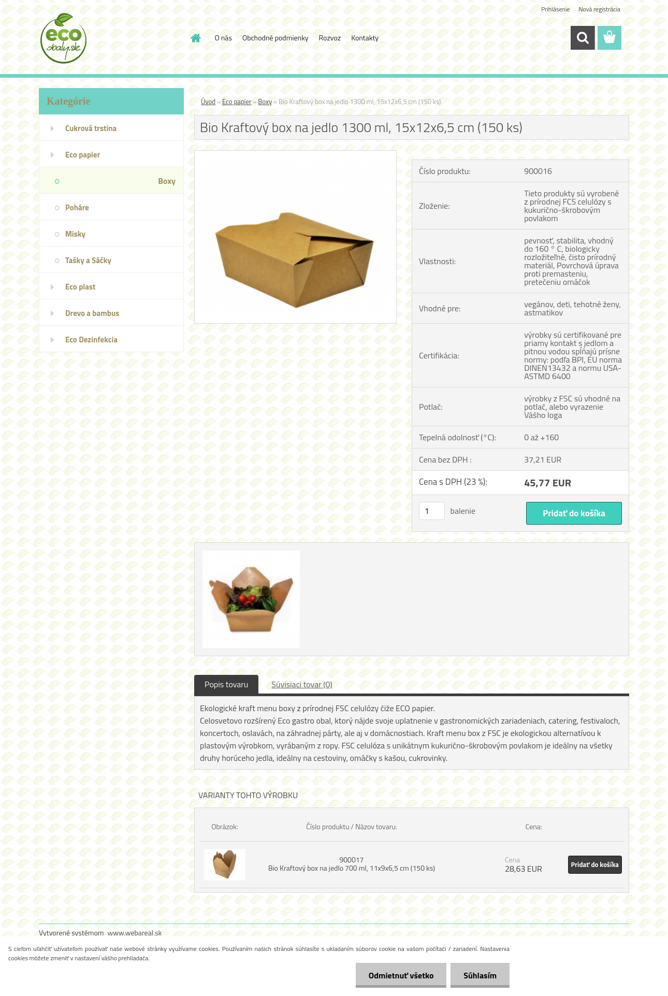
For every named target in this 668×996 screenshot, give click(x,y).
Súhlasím (480, 975)
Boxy (265, 101)
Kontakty (365, 37)
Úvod (208, 101)
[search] (582, 38)
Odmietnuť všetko (400, 975)
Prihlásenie (555, 9)
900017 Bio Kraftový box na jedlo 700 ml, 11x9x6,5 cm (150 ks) (351, 863)
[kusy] (432, 511)
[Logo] (110, 38)
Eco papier (237, 101)
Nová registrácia (599, 9)
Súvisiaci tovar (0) (301, 684)
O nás (223, 37)
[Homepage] (195, 38)
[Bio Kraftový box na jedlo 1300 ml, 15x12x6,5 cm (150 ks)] (295, 155)
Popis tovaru (226, 684)
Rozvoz (330, 37)
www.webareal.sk (135, 932)
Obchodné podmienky (275, 37)
